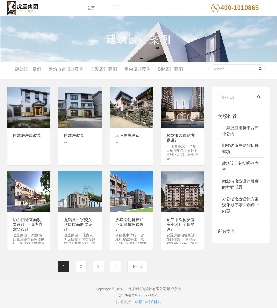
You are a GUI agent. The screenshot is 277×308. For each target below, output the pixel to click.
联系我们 (202, 8)
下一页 (137, 264)
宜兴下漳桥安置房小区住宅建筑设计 (181, 222)
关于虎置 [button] (146, 8)
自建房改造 (74, 133)
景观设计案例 (104, 69)
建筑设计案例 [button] (116, 8)
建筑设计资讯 (175, 8)
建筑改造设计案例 (66, 69)
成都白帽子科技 (148, 299)
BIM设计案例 (170, 69)
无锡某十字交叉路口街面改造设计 (79, 222)
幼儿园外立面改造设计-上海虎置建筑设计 (28, 222)
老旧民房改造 (128, 133)
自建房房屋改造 (28, 133)
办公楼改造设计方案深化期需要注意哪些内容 (240, 202)
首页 (91, 8)
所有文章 (226, 228)
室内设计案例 (137, 69)
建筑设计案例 (28, 69)
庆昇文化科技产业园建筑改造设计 (130, 222)
